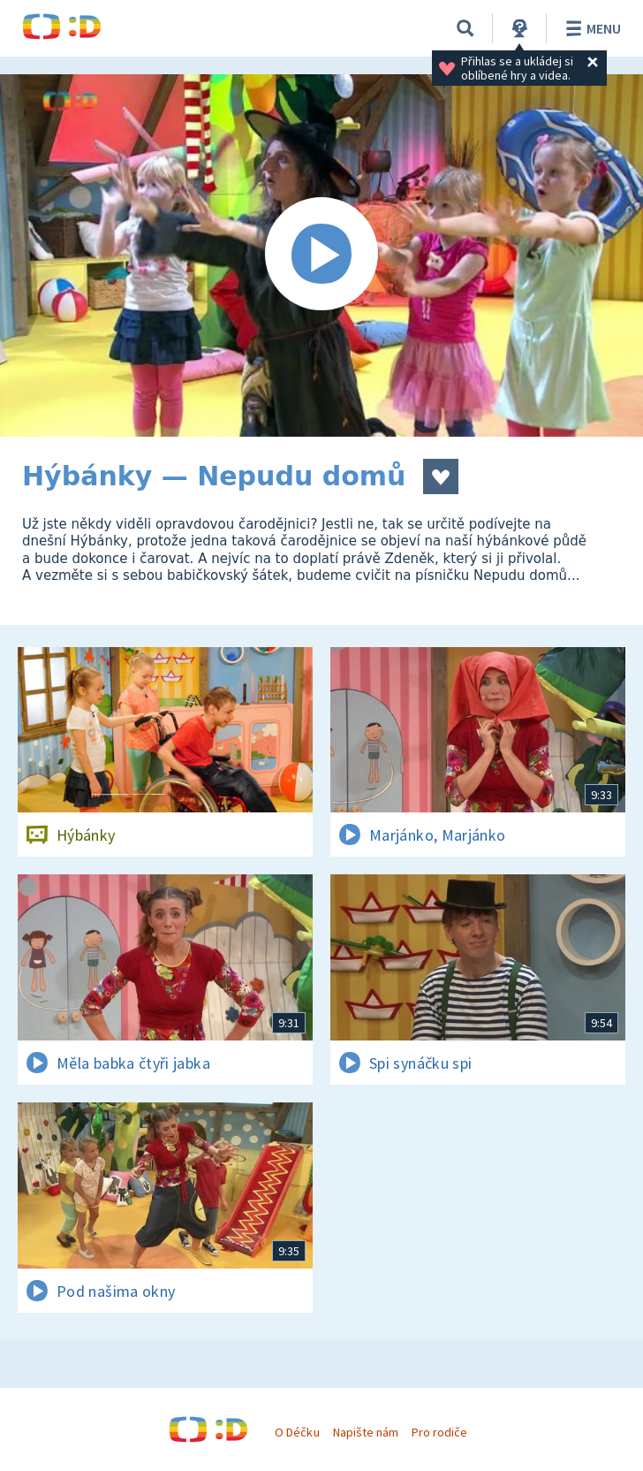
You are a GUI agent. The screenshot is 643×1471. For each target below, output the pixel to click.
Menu (590, 28)
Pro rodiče (439, 1432)
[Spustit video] (321, 255)
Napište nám (365, 1432)
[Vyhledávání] (465, 28)
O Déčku (297, 1432)
